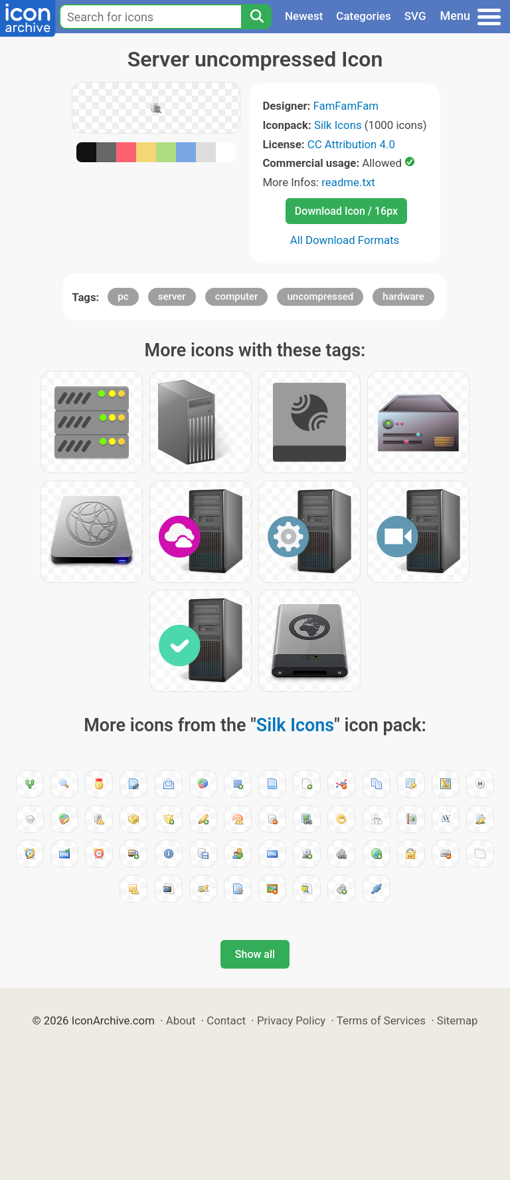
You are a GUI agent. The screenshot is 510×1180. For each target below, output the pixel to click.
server (172, 296)
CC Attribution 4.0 (351, 144)
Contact (226, 1020)
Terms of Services (381, 1020)
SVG (415, 16)
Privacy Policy (291, 1020)
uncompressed (320, 296)
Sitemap (457, 1020)
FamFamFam (346, 105)
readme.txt (348, 182)
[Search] (256, 16)
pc (123, 296)
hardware (403, 296)
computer (236, 296)
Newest (304, 16)
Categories (363, 16)
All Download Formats (345, 240)
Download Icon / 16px (346, 211)
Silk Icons (338, 125)
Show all (255, 954)
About (181, 1020)
